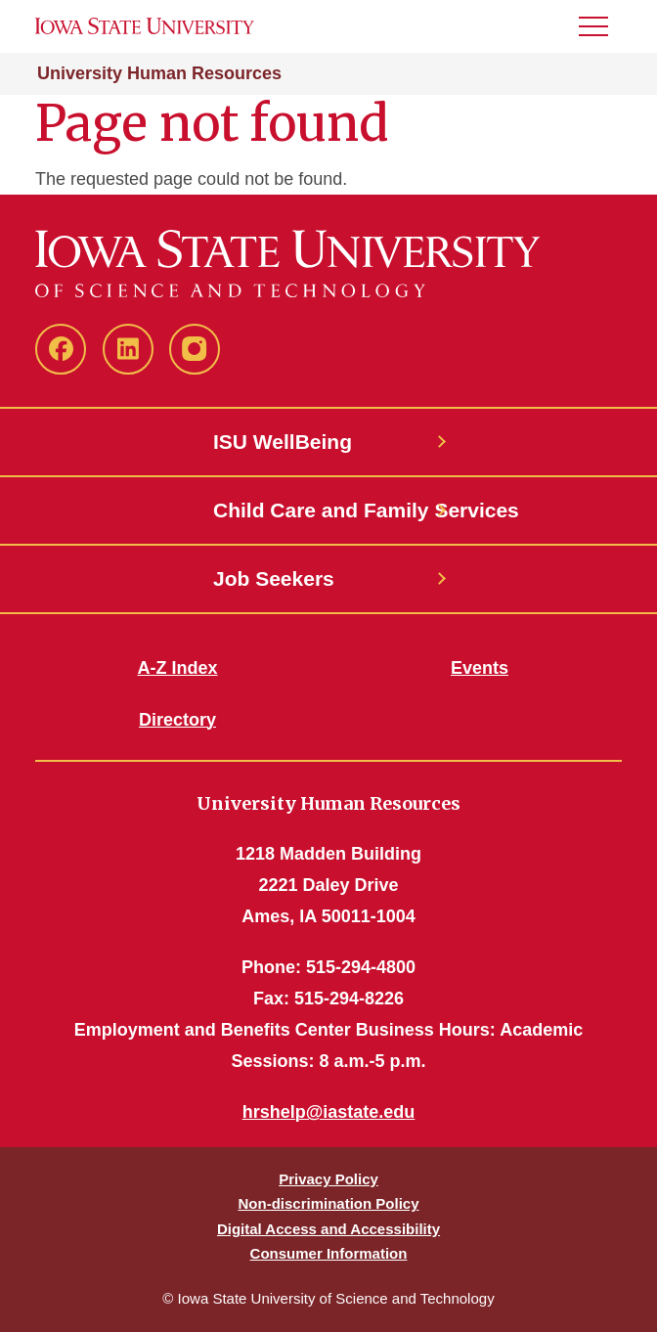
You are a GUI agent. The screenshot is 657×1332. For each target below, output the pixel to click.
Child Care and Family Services (328, 510)
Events (479, 668)
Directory (177, 720)
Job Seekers (273, 578)
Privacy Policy (328, 1179)
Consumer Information (329, 1253)
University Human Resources (159, 73)
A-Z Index (177, 668)
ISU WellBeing (282, 441)
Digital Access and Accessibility (328, 1229)
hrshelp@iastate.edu (329, 1112)
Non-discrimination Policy (328, 1203)
